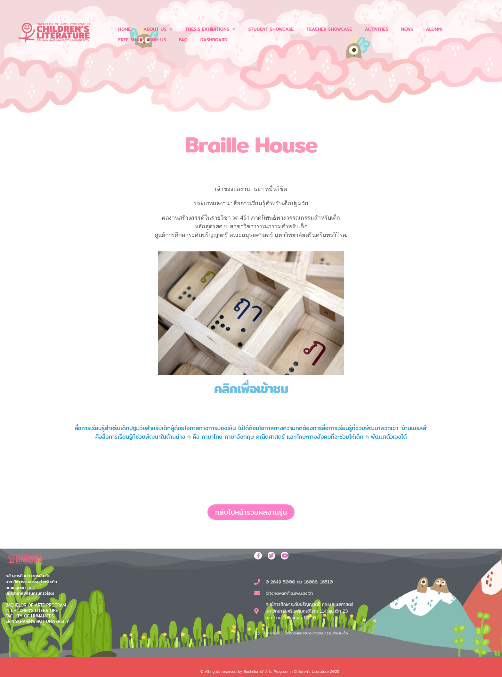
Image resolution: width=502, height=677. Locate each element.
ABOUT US (158, 29)
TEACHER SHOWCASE (329, 29)
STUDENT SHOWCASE (271, 29)
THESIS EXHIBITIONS (210, 29)
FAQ (183, 39)
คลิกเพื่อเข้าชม (251, 388)
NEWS (407, 29)
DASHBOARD (213, 39)
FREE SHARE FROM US (142, 39)
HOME (124, 29)
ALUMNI (434, 29)
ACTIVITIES (376, 29)
